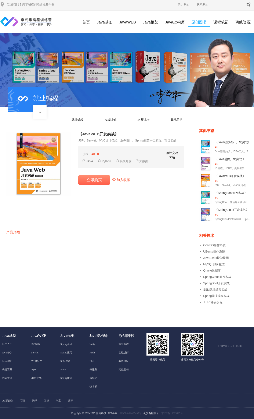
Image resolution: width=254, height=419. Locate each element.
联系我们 (202, 4)
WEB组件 (36, 361)
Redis (92, 352)
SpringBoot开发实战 (216, 283)
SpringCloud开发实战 (217, 277)
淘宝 (58, 400)
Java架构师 (175, 22)
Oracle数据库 (212, 270)
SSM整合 (65, 361)
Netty (92, 344)
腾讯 (34, 400)
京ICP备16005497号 (131, 413)
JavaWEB (127, 22)
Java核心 (7, 352)
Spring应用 (66, 352)
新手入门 (7, 344)
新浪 (46, 400)
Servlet (35, 352)
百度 (22, 400)
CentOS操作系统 (214, 245)
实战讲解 (110, 119)
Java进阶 (7, 361)
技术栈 (93, 386)
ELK (92, 361)
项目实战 (36, 377)
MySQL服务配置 (214, 264)
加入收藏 (121, 180)
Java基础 (104, 22)
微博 (70, 400)
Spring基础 (66, 344)
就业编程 (77, 119)
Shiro (63, 369)
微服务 (93, 369)
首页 (86, 22)
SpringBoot (66, 377)
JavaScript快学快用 (216, 258)
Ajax (33, 369)
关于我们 (183, 4)
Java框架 (150, 22)
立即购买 (94, 180)
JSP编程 (35, 344)
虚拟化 (93, 377)
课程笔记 (221, 22)
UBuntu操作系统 (214, 251)
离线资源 (243, 22)
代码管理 (7, 377)
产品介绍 (13, 232)
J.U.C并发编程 (212, 302)
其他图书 (176, 119)
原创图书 (199, 23)
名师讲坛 (143, 119)
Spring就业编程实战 (216, 296)
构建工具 (7, 369)
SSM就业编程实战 (215, 289)
